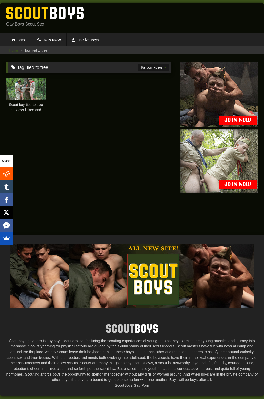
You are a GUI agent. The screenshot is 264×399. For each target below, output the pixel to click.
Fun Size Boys (85, 40)
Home (21, 40)
